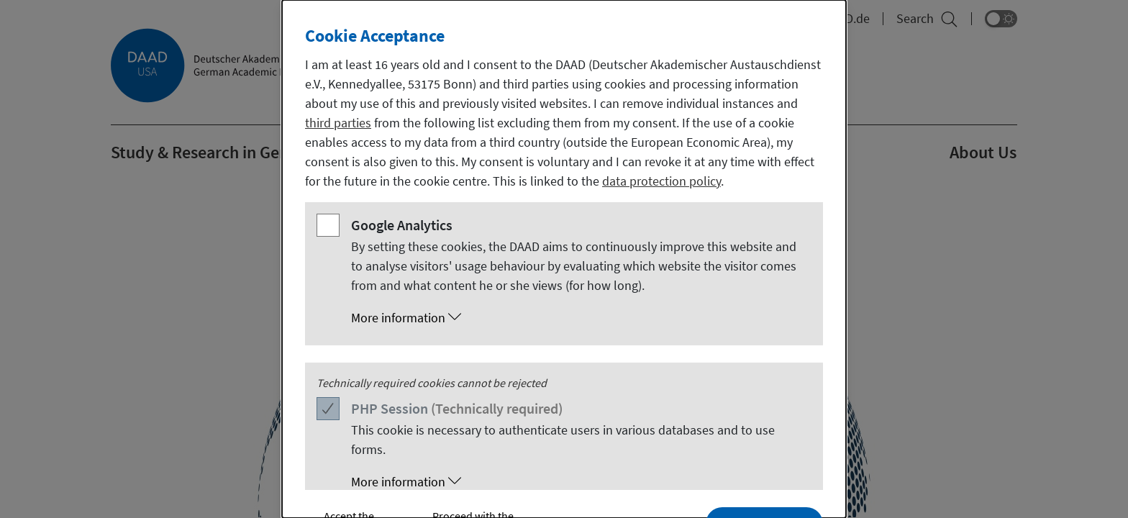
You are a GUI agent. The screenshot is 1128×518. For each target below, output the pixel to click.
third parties (338, 122)
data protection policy (661, 181)
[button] (578, 318)
